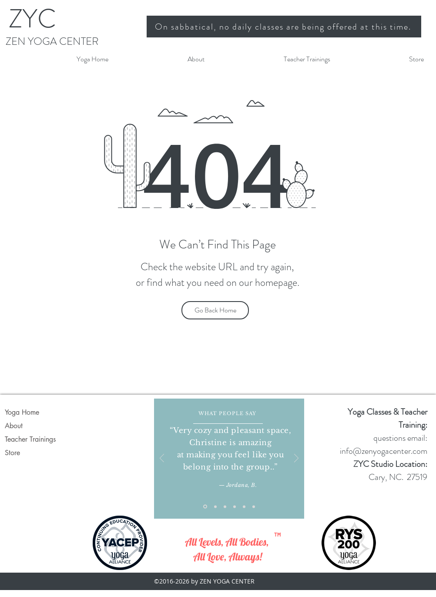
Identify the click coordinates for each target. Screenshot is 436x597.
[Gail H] (253, 506)
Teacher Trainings (30, 439)
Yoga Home (22, 412)
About (14, 425)
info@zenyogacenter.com (383, 451)
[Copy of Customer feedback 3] (234, 506)
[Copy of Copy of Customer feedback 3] (244, 506)
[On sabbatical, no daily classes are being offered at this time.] (284, 26)
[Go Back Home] (215, 310)
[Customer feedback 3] (225, 506)
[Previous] (162, 459)
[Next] (296, 459)
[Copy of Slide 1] (215, 506)
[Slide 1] (205, 507)
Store (12, 452)
